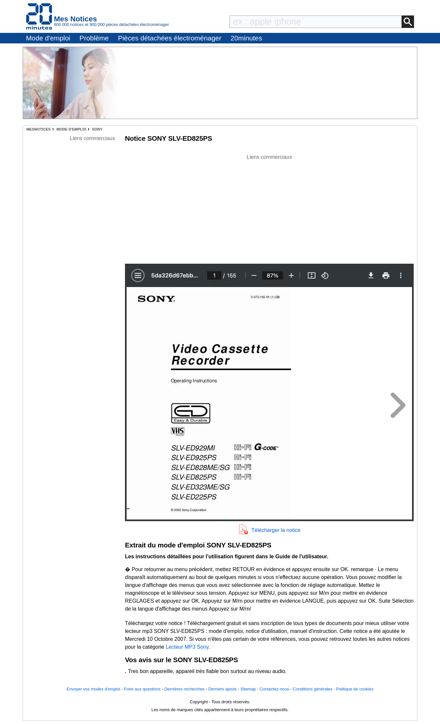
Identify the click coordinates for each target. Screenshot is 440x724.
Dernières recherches (184, 689)
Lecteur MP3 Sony (187, 647)
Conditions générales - (314, 689)
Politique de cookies (355, 689)
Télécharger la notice (275, 530)
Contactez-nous (274, 689)
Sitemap (248, 689)
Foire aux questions (142, 689)
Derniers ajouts (222, 689)
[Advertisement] (269, 207)
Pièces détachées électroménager (169, 38)
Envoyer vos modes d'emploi (93, 689)
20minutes (246, 38)
